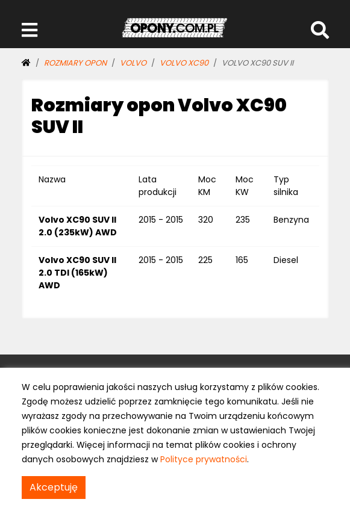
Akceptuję (54, 487)
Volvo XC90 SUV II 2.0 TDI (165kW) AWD (77, 272)
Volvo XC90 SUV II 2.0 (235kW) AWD (78, 226)
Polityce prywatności (203, 459)
